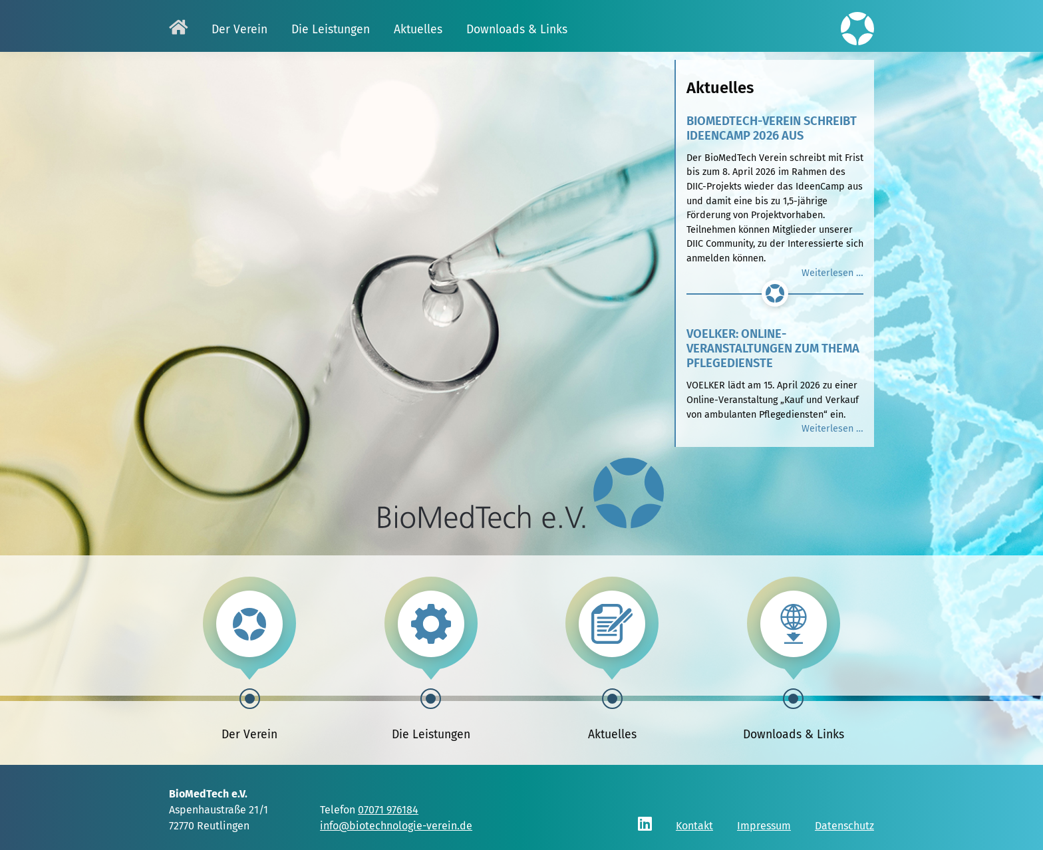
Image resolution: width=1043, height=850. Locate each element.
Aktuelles (612, 735)
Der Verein (249, 735)
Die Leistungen (431, 735)
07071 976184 (388, 809)
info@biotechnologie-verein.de (396, 825)
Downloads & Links (793, 735)
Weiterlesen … (832, 273)
